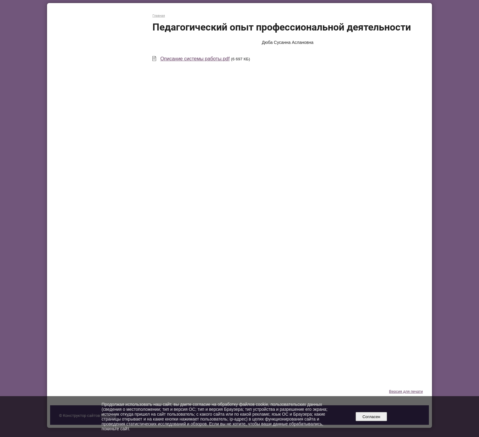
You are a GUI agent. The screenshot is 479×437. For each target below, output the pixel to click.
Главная (158, 15)
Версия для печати (406, 391)
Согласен (371, 416)
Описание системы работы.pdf (195, 58)
